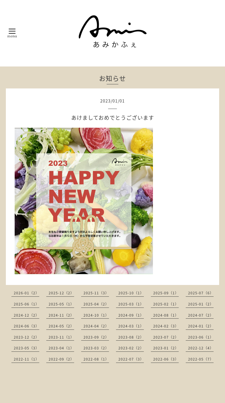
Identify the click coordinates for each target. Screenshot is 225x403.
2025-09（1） (166, 293)
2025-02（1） (166, 304)
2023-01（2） (166, 348)
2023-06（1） (201, 337)
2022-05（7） (201, 359)
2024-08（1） (166, 315)
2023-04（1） (61, 348)
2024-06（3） (26, 326)
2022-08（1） (96, 359)
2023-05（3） (26, 348)
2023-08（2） (131, 337)
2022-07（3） (131, 359)
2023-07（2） (166, 337)
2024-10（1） (96, 315)
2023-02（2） (131, 348)
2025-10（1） (131, 293)
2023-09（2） (96, 337)
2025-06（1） (26, 304)
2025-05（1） (61, 304)
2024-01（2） (201, 326)
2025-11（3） (96, 293)
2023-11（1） (61, 337)
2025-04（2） (96, 304)
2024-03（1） (131, 326)
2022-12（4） (201, 348)
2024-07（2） (201, 315)
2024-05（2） (61, 326)
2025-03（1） (131, 304)
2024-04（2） (96, 326)
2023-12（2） (26, 337)
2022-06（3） (166, 359)
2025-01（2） (201, 304)
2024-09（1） (131, 315)
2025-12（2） (61, 293)
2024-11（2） (61, 315)
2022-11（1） (26, 359)
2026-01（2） (26, 293)
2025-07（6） (201, 293)
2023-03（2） (96, 348)
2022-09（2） (61, 359)
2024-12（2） (26, 315)
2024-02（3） (166, 326)
